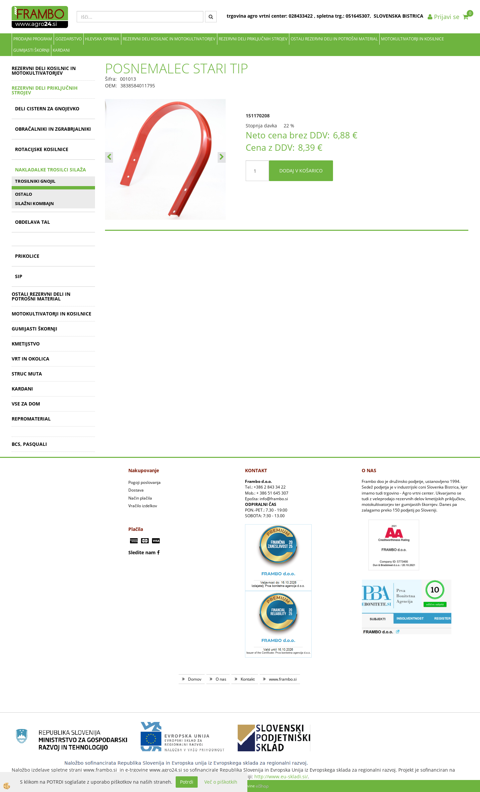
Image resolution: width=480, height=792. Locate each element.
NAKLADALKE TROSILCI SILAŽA (50, 169)
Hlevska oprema (102, 39)
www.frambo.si (283, 679)
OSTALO (23, 194)
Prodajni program (32, 39)
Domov (194, 679)
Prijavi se (443, 17)
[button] (222, 157)
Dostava (136, 490)
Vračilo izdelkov (142, 506)
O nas (221, 679)
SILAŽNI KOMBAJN (34, 203)
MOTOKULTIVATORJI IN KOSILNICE (412, 39)
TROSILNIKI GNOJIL (35, 181)
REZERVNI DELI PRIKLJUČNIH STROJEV (253, 39)
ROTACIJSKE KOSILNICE (41, 149)
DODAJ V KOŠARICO (301, 170)
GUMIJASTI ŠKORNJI (31, 50)
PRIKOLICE (27, 256)
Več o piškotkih (220, 782)
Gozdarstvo (68, 39)
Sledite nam (142, 552)
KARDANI (61, 50)
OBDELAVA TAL (32, 222)
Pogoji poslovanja (144, 482)
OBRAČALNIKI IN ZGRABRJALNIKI (53, 129)
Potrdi (186, 782)
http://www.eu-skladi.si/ (281, 776)
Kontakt (248, 679)
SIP (18, 276)
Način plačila (140, 498)
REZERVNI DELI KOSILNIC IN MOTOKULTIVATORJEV (169, 39)
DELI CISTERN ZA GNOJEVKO (47, 108)
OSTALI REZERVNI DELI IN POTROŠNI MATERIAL (334, 39)
